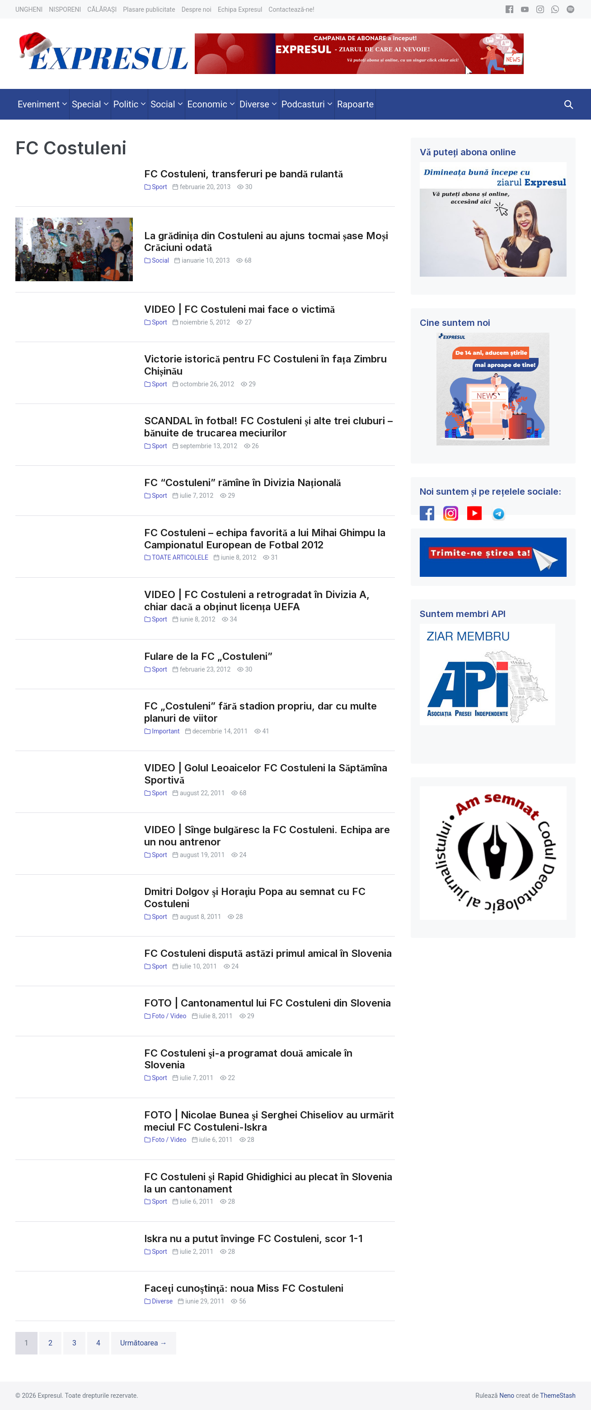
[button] (569, 104)
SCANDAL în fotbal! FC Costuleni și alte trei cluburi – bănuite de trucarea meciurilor (268, 427)
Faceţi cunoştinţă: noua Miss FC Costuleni (243, 1288)
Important (166, 731)
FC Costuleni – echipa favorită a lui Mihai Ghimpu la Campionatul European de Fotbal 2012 (264, 539)
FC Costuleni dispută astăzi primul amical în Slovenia (268, 953)
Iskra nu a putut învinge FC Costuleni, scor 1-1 (253, 1238)
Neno (506, 1395)
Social (160, 260)
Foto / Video (169, 1016)
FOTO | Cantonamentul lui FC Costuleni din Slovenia (267, 1003)
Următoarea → (143, 1343)
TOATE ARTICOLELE (180, 557)
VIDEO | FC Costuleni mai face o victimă (239, 309)
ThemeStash (558, 1395)
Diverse (162, 1301)
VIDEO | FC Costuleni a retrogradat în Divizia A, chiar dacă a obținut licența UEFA (257, 600)
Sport (159, 186)
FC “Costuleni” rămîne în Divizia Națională (242, 482)
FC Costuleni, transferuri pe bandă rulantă (243, 174)
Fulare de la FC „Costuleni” (208, 656)
